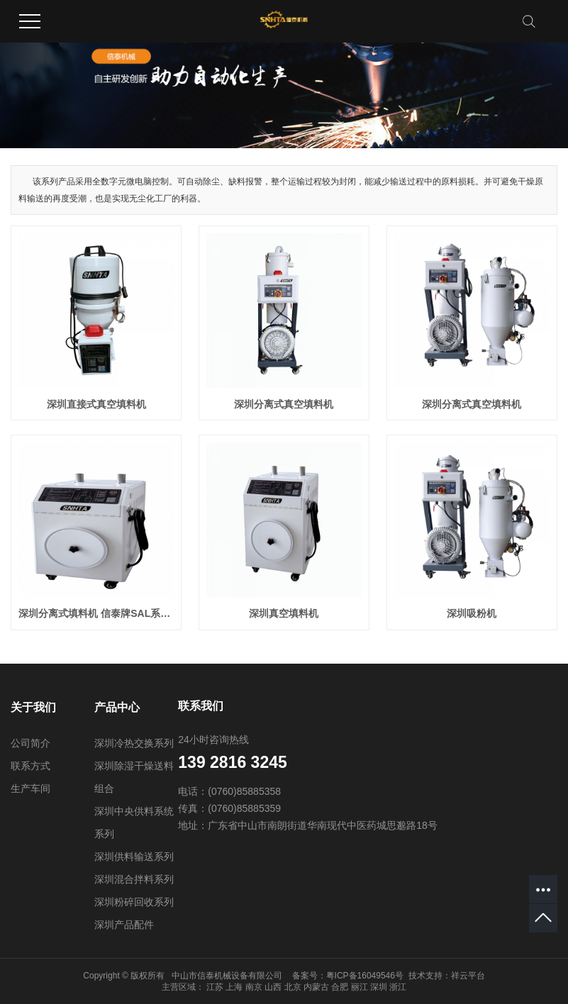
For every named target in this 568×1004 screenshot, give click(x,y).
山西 (273, 987)
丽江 (359, 987)
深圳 (378, 987)
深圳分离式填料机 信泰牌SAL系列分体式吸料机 (96, 613)
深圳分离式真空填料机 (283, 404)
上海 (234, 987)
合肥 (339, 987)
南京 (253, 987)
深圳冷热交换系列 (134, 743)
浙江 (397, 987)
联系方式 (30, 765)
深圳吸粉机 (471, 613)
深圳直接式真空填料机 (96, 404)
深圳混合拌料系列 (134, 879)
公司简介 (30, 743)
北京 (292, 987)
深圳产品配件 (124, 924)
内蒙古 (316, 987)
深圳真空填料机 (283, 613)
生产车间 (30, 788)
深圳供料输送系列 (134, 856)
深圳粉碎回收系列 (134, 902)
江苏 (214, 987)
